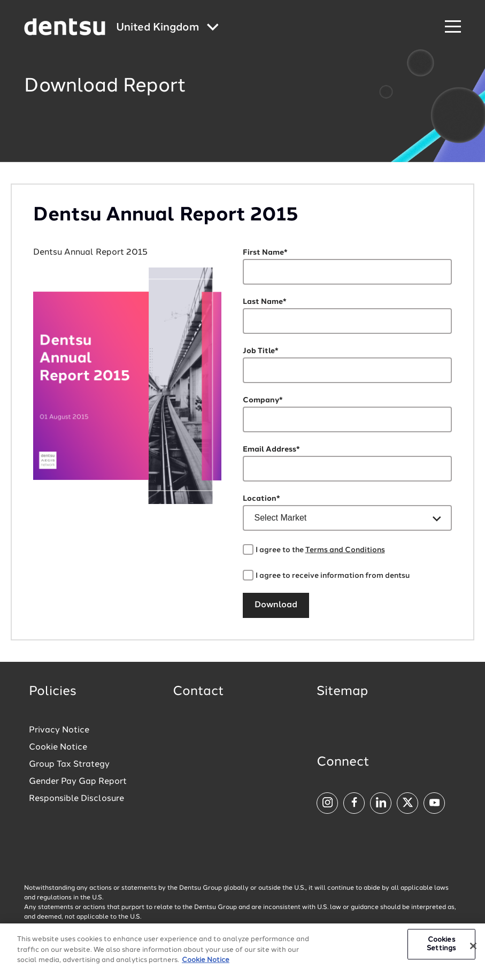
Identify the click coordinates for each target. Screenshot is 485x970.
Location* (261, 498)
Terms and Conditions (345, 550)
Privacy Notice (59, 730)
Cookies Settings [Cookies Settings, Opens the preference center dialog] (441, 947)
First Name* (265, 252)
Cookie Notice (58, 747)
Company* (263, 400)
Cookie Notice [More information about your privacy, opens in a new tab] (205, 963)
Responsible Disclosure (76, 799)
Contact (198, 691)
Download (276, 605)
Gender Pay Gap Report (78, 781)
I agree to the (320, 550)
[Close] (473, 949)
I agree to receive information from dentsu (333, 575)
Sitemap (342, 691)
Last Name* (265, 301)
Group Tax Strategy (69, 764)
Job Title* (261, 351)
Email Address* (271, 449)
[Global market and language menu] (167, 28)
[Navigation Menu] (453, 27)
